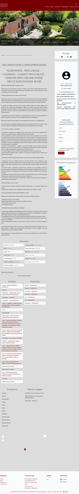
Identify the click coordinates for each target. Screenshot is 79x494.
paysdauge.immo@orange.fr (31, 488)
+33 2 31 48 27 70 (29, 486)
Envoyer (61, 153)
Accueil (2, 55)
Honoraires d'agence (41, 491)
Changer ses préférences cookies (54, 491)
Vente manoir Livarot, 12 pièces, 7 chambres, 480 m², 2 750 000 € (19, 55)
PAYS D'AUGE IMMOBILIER (31, 479)
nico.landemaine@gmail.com (67, 91)
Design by (65, 492)
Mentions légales (32, 491)
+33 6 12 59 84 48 (67, 88)
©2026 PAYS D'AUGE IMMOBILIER (19, 491)
